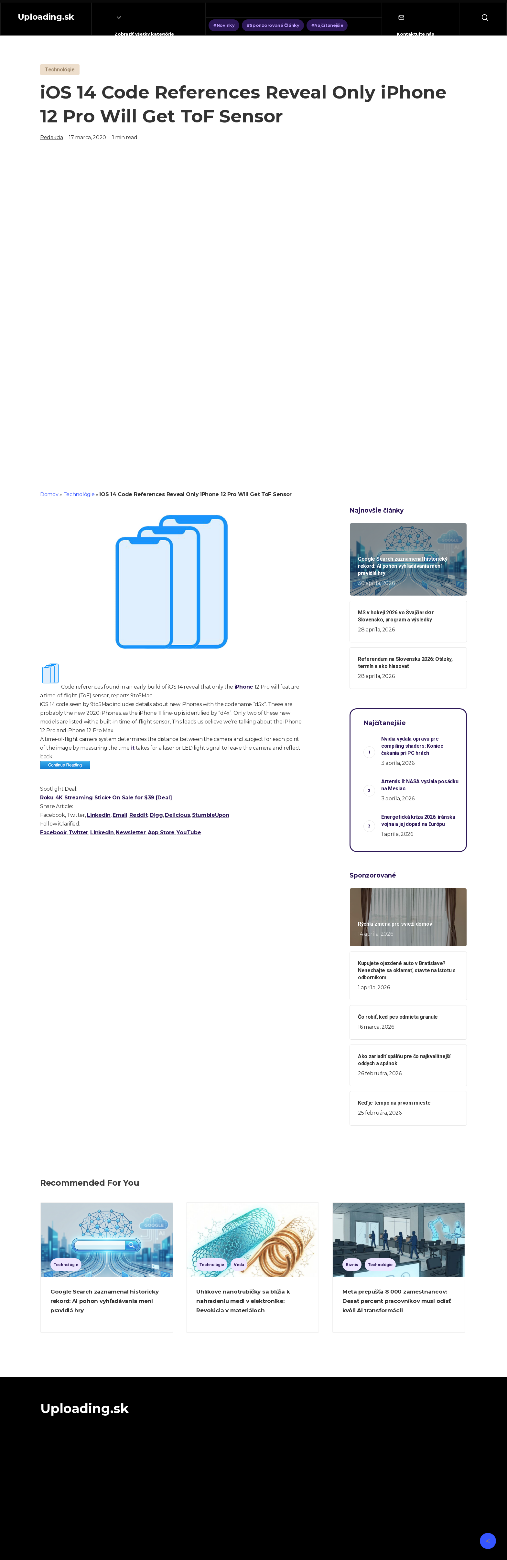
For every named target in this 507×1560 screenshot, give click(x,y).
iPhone (243, 687)
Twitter (78, 832)
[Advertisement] (253, 216)
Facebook (53, 832)
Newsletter (131, 832)
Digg (156, 815)
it (133, 748)
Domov (49, 494)
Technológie (79, 494)
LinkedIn (99, 815)
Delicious (177, 815)
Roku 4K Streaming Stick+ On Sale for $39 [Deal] (106, 798)
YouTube (189, 832)
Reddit (138, 815)
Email (120, 815)
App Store (161, 832)
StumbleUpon (210, 815)
